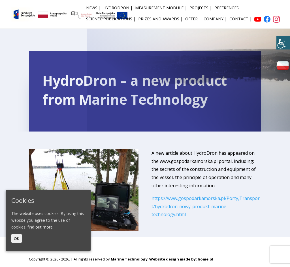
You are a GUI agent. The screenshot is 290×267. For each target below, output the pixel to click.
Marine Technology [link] (129, 259)
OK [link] (16, 238)
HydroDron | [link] (118, 8)
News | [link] (93, 8)
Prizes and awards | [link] (160, 19)
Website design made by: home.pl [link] (181, 259)
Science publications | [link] (111, 19)
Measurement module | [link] (161, 8)
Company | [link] (215, 19)
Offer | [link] (193, 19)
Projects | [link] (200, 8)
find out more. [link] (40, 227)
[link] (283, 42)
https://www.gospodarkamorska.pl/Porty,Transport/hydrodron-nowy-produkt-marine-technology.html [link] (206, 206)
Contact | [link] (240, 19)
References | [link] (228, 8)
